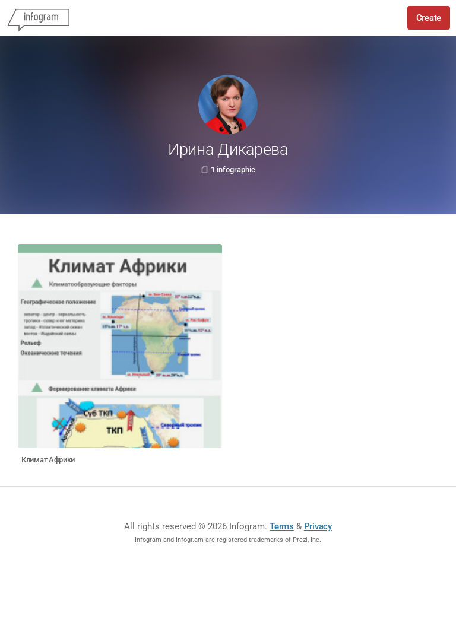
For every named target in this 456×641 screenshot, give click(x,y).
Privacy (318, 526)
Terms (282, 526)
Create (428, 17)
